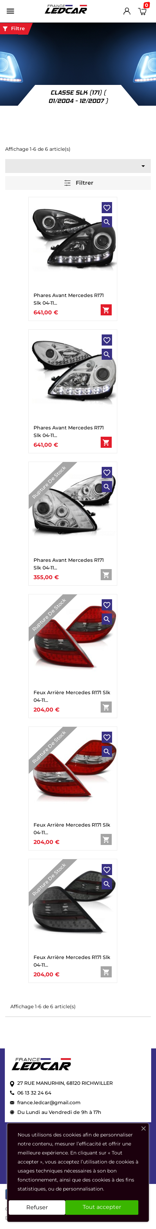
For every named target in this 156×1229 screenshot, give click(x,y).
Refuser (37, 1207)
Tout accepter (102, 1207)
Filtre (13, 28)
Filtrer (78, 183)
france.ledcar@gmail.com (49, 1102)
